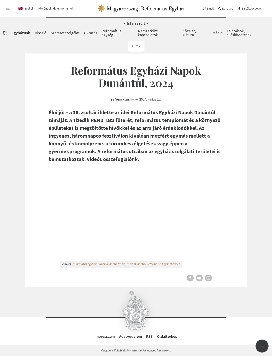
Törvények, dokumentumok (56, 8)
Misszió (40, 32)
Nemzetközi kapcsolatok (148, 32)
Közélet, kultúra (189, 32)
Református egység (111, 32)
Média (217, 32)
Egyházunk (21, 32)
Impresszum (105, 336)
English (29, 8)
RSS (149, 336)
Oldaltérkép (167, 336)
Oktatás (90, 32)
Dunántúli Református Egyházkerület (157, 264)
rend (130, 264)
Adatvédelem (130, 336)
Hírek (136, 46)
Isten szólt (136, 23)
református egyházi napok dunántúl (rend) (99, 264)
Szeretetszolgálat (65, 32)
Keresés (225, 9)
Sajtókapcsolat (249, 9)
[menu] (8, 8)
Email (208, 9)
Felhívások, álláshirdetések (239, 32)
